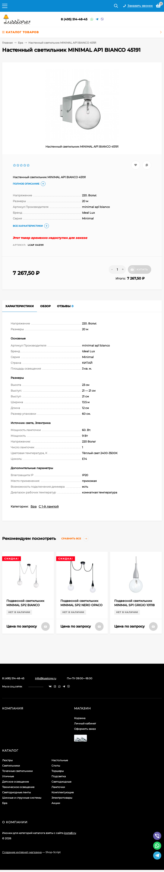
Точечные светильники (17, 771)
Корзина (79, 718)
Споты (55, 765)
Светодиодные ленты (16, 792)
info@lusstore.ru (45, 678)
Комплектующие (62, 792)
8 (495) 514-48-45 (74, 19)
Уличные (8, 776)
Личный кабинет (85, 723)
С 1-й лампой (49, 506)
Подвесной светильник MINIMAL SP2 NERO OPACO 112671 (81, 605)
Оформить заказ (85, 728)
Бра (20, 42)
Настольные (59, 760)
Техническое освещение (18, 787)
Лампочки (58, 787)
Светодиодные (61, 781)
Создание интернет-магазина (22, 852)
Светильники (11, 765)
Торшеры (57, 771)
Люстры (7, 760)
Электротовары (61, 797)
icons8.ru (70, 833)
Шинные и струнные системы (21, 797)
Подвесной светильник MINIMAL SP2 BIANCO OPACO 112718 (25, 605)
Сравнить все (75, 539)
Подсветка (58, 776)
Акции (55, 803)
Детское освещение (15, 781)
